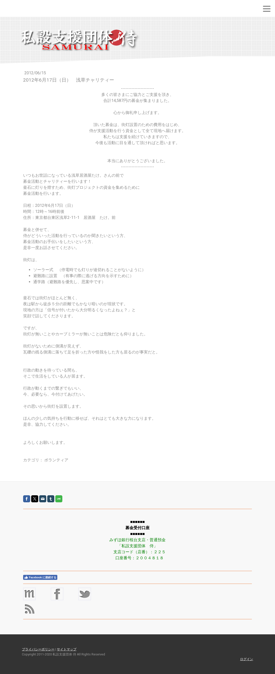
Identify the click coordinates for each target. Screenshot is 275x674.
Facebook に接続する (40, 577)
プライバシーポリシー (38, 649)
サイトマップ (66, 649)
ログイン (246, 659)
